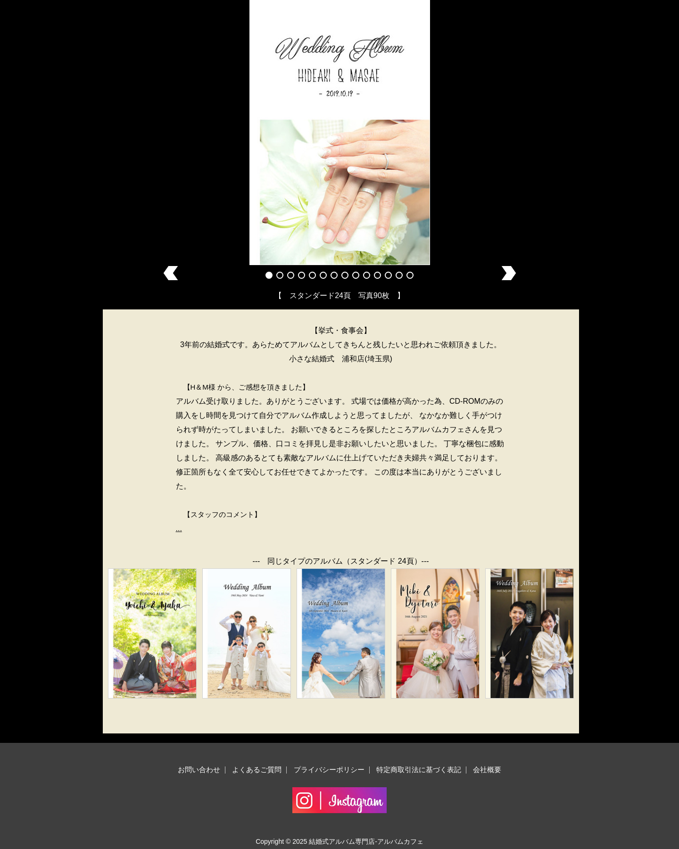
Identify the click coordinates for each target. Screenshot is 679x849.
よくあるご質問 (257, 770)
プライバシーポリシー (329, 770)
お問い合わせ (199, 770)
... (179, 528)
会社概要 (487, 770)
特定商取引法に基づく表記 (418, 770)
